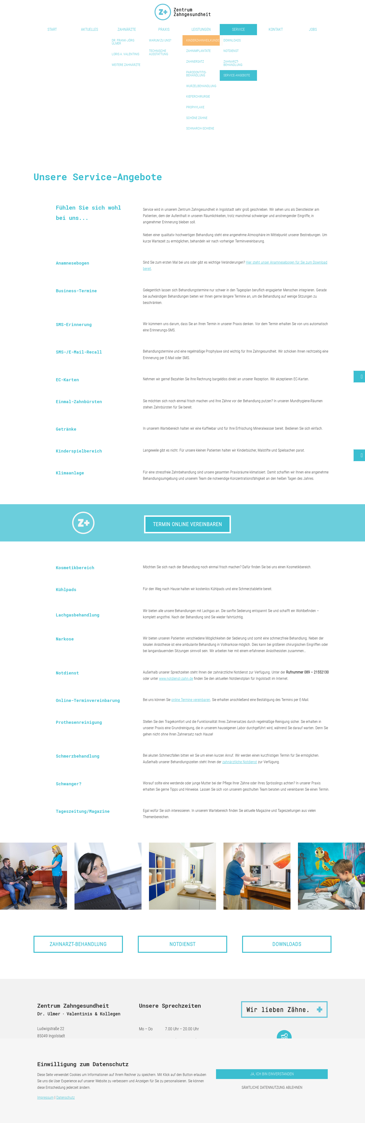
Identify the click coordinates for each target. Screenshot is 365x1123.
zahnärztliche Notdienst (239, 762)
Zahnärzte (127, 29)
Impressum (45, 1097)
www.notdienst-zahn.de (176, 678)
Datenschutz (65, 1097)
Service (238, 29)
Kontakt (276, 29)
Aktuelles (89, 29)
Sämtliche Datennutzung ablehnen (272, 1087)
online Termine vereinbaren (190, 700)
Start (52, 29)
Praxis (163, 29)
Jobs (313, 29)
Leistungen (201, 29)
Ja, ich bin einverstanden (272, 1074)
